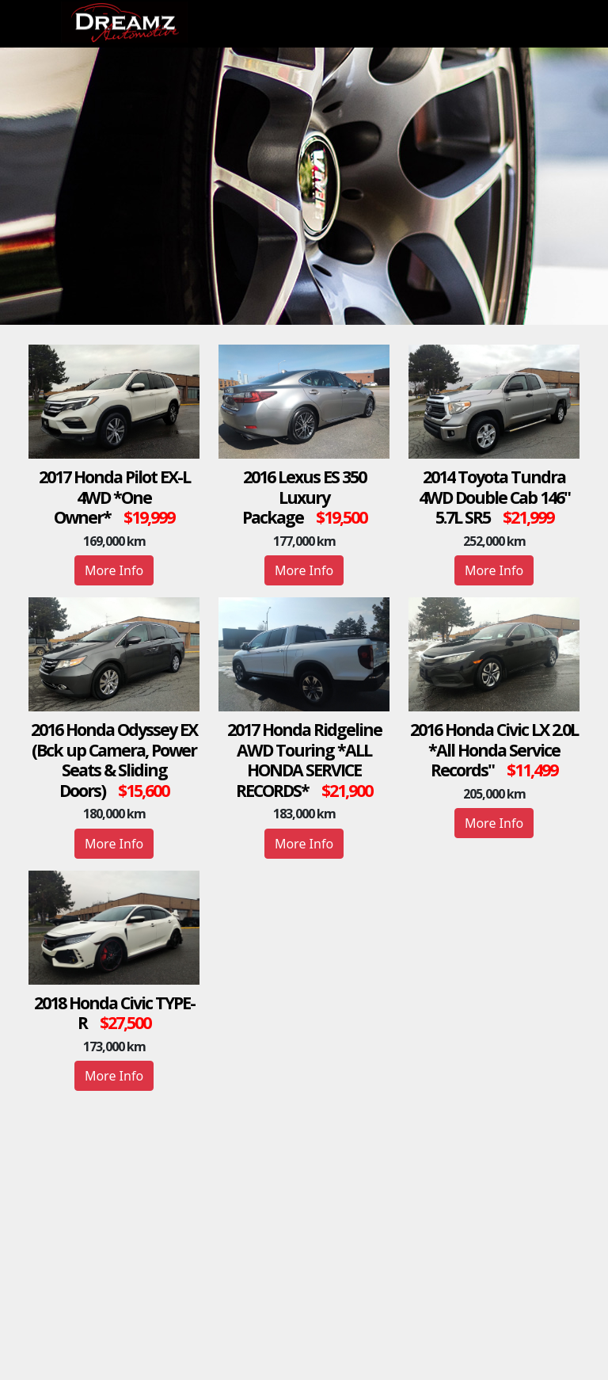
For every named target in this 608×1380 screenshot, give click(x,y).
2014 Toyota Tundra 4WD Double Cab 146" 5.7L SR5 (494, 496)
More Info (114, 570)
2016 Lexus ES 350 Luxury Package (304, 496)
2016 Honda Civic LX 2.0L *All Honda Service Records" (494, 749)
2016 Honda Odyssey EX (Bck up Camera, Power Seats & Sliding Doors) (114, 760)
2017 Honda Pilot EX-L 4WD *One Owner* (114, 496)
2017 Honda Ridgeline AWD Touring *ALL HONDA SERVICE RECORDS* (304, 760)
